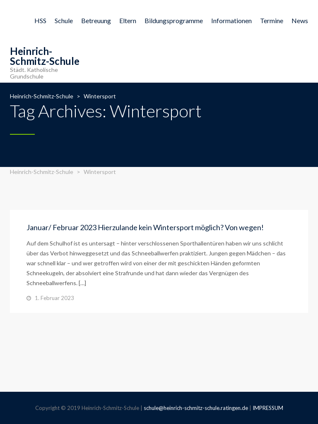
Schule (64, 20)
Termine (271, 20)
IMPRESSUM (268, 408)
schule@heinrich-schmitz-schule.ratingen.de (196, 408)
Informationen (231, 20)
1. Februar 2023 (54, 298)
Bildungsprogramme (174, 20)
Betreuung (96, 20)
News (300, 20)
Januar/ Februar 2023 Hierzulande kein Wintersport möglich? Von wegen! (145, 227)
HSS (40, 20)
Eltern (127, 20)
